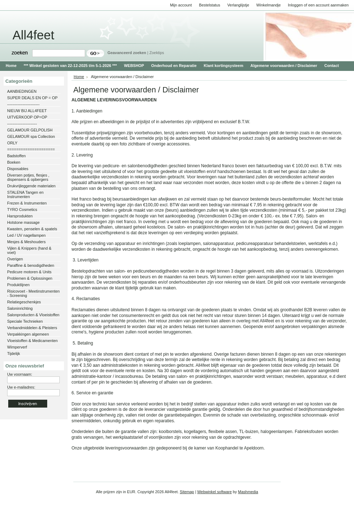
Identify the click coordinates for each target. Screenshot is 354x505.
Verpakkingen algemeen (28, 334)
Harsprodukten (20, 216)
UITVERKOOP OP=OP (27, 117)
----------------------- (22, 123)
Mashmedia (248, 492)
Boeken (13, 162)
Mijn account (181, 5)
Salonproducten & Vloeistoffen (33, 315)
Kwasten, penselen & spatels (32, 229)
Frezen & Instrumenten (27, 203)
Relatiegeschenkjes (24, 302)
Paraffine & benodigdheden (30, 265)
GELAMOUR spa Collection (31, 136)
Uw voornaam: (19, 374)
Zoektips (156, 52)
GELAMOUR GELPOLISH (30, 130)
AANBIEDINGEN (21, 91)
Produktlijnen (18, 285)
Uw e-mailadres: (21, 387)
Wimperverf (17, 347)
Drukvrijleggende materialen (31, 186)
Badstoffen (16, 156)
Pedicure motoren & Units (29, 272)
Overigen (15, 259)
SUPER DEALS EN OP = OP (32, 98)
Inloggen (295, 5)
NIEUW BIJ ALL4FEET (27, 111)
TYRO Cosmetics (22, 209)
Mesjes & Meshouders (26, 242)
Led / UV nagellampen (26, 235)
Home (79, 76)
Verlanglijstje (238, 5)
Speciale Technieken (25, 321)
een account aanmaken (328, 5)
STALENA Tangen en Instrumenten (25, 194)
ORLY (12, 143)
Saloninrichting (20, 308)
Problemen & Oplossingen (29, 278)
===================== (31, 149)
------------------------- (23, 104)
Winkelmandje (268, 5)
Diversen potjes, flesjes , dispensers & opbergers (28, 177)
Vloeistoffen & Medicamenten (32, 340)
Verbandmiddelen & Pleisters (32, 328)
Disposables (17, 169)
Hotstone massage (23, 222)
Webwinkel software (214, 492)
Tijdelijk (13, 353)
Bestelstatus (209, 5)
